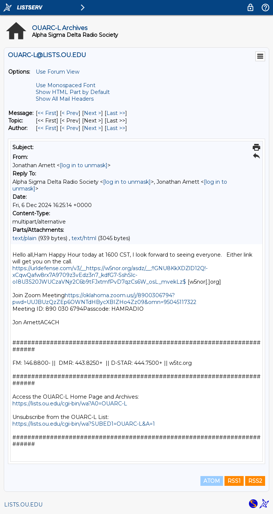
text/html (83, 238)
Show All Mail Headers (65, 98)
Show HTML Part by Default (73, 92)
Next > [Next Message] (92, 113)
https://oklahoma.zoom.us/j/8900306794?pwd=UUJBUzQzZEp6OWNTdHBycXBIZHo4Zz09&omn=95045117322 (104, 298)
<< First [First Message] (47, 113)
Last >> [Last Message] (115, 113)
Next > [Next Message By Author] (92, 128)
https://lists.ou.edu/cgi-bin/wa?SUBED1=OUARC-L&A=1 (83, 423)
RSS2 (255, 481)
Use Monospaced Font (66, 85)
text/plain (24, 238)
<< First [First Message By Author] (47, 128)
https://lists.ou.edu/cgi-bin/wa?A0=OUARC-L (69, 403)
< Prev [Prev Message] (70, 113)
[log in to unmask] (84, 165)
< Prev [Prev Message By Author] (70, 128)
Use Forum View (57, 71)
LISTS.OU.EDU (23, 504)
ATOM (211, 481)
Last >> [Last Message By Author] (115, 128)
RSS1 (234, 481)
